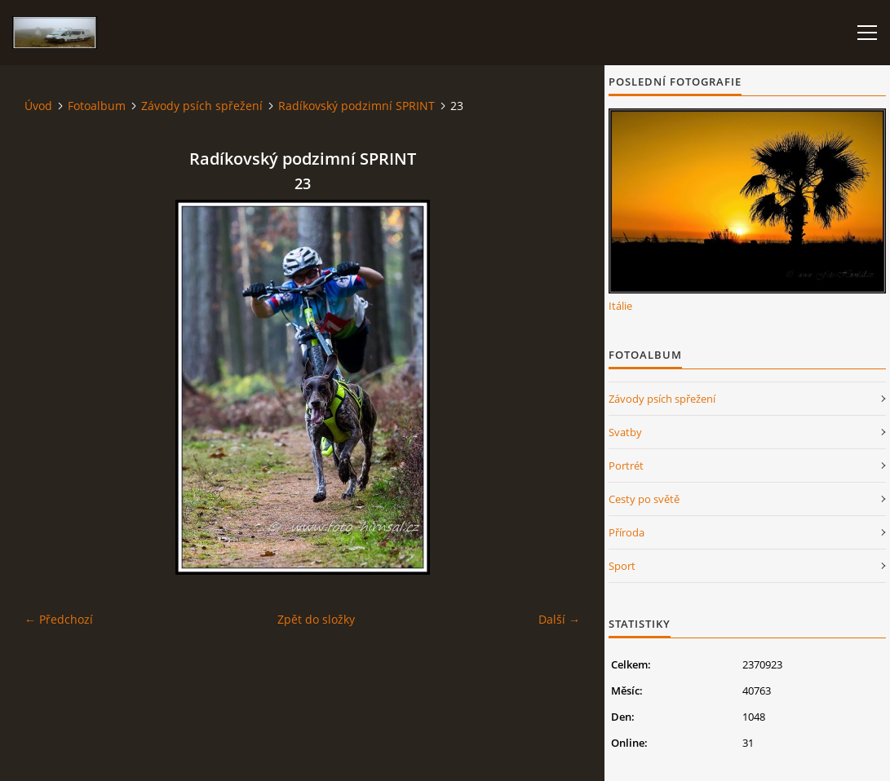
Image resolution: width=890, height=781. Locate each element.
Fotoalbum (97, 105)
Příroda (626, 532)
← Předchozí (58, 619)
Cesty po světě (644, 499)
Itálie (620, 305)
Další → (559, 619)
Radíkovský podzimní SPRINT (356, 105)
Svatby (625, 432)
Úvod (38, 105)
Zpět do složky (316, 619)
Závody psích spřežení (202, 105)
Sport (622, 565)
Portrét (626, 465)
